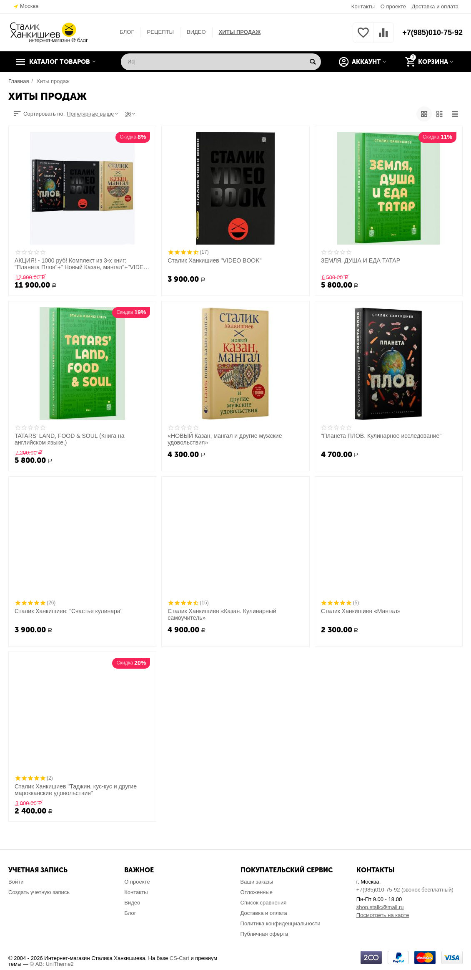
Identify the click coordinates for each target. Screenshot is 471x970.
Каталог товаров (59, 61)
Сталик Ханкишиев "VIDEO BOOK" (214, 260)
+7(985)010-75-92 (432, 32)
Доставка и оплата (435, 6)
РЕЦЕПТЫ (160, 32)
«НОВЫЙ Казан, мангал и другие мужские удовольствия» (225, 439)
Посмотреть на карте (382, 915)
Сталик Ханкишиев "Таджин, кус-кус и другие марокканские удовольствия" (76, 789)
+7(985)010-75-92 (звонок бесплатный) (404, 890)
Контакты (363, 6)
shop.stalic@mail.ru (380, 907)
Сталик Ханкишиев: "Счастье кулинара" (69, 611)
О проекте (393, 6)
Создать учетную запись (39, 892)
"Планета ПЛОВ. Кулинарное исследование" (381, 435)
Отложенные (257, 892)
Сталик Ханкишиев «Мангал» (361, 611)
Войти (15, 882)
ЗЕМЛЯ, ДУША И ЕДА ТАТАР (360, 260)
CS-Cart (179, 958)
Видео (132, 902)
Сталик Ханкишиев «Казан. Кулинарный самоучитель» (222, 614)
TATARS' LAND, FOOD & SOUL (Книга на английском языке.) (69, 439)
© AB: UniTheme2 (52, 964)
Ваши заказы (257, 882)
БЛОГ (127, 32)
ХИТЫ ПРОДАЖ (240, 32)
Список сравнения (264, 902)
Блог (130, 913)
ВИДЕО (196, 32)
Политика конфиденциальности (281, 923)
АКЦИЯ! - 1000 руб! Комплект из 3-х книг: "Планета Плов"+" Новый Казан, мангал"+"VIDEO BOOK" (81, 263)
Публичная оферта (264, 934)
